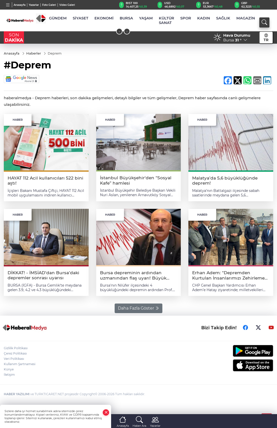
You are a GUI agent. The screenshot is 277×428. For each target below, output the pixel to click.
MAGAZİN (245, 18)
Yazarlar (34, 5)
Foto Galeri (49, 5)
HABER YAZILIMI (17, 394)
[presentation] (119, 31)
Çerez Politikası (15, 353)
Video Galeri (67, 5)
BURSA (126, 18)
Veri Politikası (14, 359)
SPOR (185, 18)
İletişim (9, 374)
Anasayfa (20, 5)
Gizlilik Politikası (16, 348)
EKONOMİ (104, 18)
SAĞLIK (223, 18)
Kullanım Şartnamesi (19, 364)
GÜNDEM (58, 18)
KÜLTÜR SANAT (166, 20)
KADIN (203, 18)
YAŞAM (146, 18)
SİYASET (80, 18)
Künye (9, 369)
